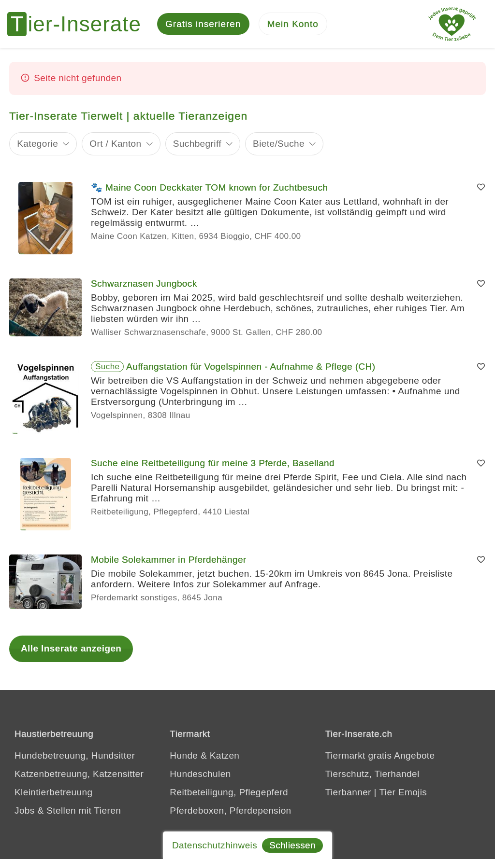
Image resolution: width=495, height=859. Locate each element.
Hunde (184, 756)
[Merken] (481, 187)
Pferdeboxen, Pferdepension (230, 811)
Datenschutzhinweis (214, 845)
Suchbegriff (197, 144)
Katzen (225, 756)
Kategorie (37, 144)
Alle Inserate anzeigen (71, 648)
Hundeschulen (200, 774)
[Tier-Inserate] (79, 24)
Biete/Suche (279, 144)
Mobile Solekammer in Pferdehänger (169, 560)
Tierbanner (348, 793)
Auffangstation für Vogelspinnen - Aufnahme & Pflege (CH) (250, 367)
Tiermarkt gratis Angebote (380, 756)
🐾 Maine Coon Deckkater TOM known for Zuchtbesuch (209, 188)
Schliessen (292, 845)
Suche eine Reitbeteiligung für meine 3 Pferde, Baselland (213, 463)
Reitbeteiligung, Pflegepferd (229, 793)
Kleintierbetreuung (53, 793)
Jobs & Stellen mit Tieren (68, 811)
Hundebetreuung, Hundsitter (75, 756)
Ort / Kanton (115, 144)
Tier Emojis (403, 793)
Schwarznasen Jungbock (144, 284)
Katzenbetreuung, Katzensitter (79, 774)
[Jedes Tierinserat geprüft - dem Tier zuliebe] (452, 24)
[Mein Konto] (293, 24)
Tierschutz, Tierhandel (372, 774)
